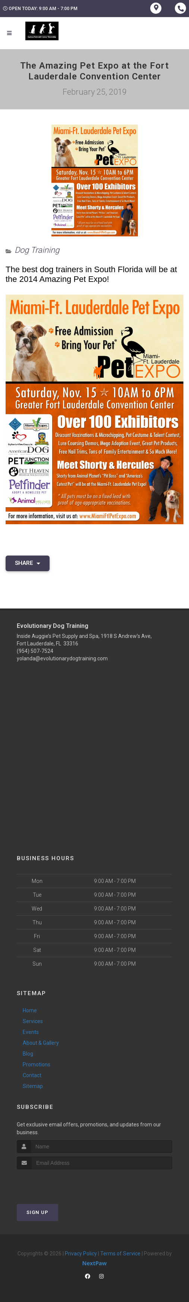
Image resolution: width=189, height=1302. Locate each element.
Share (27, 563)
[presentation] (56, 1183)
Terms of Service (120, 1254)
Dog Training (37, 250)
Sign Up (37, 1212)
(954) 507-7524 (35, 651)
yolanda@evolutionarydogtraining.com (62, 658)
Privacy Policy (81, 1254)
